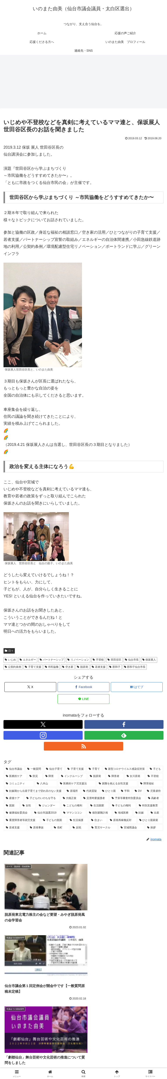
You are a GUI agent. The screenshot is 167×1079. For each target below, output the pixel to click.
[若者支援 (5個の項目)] (15, 828)
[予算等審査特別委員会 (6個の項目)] (127, 798)
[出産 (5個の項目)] (156, 813)
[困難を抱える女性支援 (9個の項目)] (117, 784)
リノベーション (78, 660)
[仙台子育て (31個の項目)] (54, 769)
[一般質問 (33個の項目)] (34, 769)
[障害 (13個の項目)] (50, 776)
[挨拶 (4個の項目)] (154, 828)
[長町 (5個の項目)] (61, 828)
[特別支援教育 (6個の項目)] (150, 806)
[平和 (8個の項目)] (125, 791)
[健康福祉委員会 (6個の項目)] (17, 813)
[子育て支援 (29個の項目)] (75, 769)
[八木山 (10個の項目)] (46, 784)
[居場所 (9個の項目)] (72, 791)
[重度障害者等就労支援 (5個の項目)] (22, 820)
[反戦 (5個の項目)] (80, 828)
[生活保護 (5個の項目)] (78, 820)
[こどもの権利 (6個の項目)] (74, 806)
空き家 (67, 667)
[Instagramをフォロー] (43, 735)
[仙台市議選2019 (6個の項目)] (46, 813)
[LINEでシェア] (84, 699)
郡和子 (114, 667)
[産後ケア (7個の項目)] (14, 798)
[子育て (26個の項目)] (94, 769)
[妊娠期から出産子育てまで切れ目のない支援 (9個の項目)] (34, 791)
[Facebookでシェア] (84, 687)
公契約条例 (13, 667)
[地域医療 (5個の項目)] (122, 813)
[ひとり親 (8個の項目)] (109, 791)
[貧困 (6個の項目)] (12, 806)
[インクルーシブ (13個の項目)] (73, 776)
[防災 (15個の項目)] (34, 776)
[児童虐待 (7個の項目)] (154, 791)
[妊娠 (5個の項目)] (140, 813)
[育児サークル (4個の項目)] (103, 828)
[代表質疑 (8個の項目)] (90, 791)
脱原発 (82, 667)
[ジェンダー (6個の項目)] (48, 806)
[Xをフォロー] (43, 724)
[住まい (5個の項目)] (98, 820)
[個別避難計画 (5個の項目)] (99, 813)
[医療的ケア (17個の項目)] (15, 776)
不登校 (98, 660)
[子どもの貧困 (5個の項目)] (54, 820)
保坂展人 (149, 660)
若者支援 (99, 667)
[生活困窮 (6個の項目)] (98, 806)
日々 (9, 650)
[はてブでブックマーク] (137, 687)
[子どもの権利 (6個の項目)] (123, 806)
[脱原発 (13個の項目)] (96, 776)
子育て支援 (33, 667)
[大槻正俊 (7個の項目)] (70, 798)
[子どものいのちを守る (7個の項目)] (42, 798)
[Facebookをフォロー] (124, 724)
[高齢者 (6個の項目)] (154, 798)
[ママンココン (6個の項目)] (73, 813)
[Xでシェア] (30, 687)
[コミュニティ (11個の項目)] (19, 784)
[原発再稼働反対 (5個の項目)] (122, 820)
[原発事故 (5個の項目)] (39, 828)
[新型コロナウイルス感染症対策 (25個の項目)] (125, 769)
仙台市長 (132, 660)
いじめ (10, 660)
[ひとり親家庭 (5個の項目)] (150, 820)
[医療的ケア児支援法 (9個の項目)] (77, 784)
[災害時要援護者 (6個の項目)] (95, 798)
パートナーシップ (52, 660)
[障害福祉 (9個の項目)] (150, 784)
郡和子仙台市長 (135, 667)
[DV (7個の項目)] (138, 791)
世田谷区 (114, 660)
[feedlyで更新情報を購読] (124, 735)
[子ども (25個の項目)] (155, 769)
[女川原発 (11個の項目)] (135, 776)
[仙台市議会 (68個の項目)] (14, 769)
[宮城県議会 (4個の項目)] (131, 828)
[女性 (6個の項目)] (28, 806)
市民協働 (52, 667)
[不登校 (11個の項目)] (154, 776)
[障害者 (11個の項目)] (115, 776)
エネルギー (28, 660)
